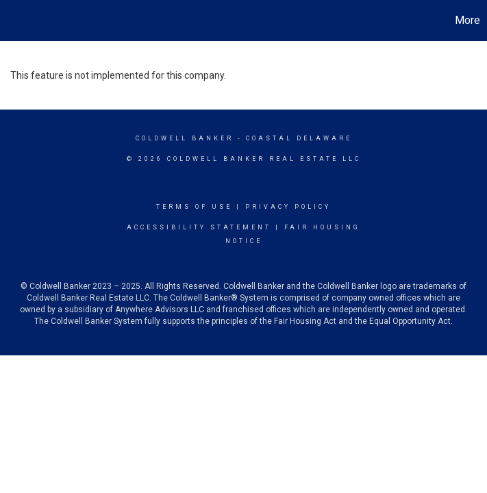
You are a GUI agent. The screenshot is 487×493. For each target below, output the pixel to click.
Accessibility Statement (199, 227)
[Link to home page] (17, 20)
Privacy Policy (288, 206)
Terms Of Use (194, 206)
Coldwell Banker (185, 138)
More (467, 20)
